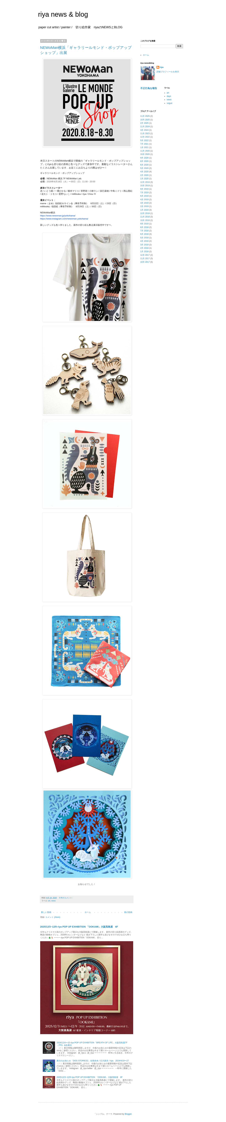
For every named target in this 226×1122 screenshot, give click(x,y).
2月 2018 (144, 248)
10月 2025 (145, 119)
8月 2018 (144, 227)
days (169, 96)
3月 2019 (144, 203)
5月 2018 (144, 237)
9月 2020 (144, 158)
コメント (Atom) (52, 917)
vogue (169, 103)
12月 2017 (145, 255)
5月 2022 (144, 140)
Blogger (128, 1114)
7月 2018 (144, 231)
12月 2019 (145, 182)
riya (161, 67)
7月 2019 (144, 192)
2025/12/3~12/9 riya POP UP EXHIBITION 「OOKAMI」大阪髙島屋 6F (79, 926)
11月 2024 (145, 126)
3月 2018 (144, 244)
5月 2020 (144, 168)
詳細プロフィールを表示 (168, 71)
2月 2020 (144, 175)
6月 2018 (144, 234)
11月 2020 (145, 151)
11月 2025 (145, 116)
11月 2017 (145, 258)
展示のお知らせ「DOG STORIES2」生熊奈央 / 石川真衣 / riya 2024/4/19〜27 (93, 1061)
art (49, 901)
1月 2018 (144, 251)
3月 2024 (144, 130)
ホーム (88, 912)
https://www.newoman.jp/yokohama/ (57, 215)
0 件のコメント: (66, 898)
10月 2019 (145, 185)
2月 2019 (144, 206)
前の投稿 (128, 912)
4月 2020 (144, 171)
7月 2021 (144, 144)
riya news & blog (63, 14)
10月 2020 (145, 154)
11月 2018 (145, 217)
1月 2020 (144, 178)
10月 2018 (145, 220)
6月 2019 (144, 196)
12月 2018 (145, 213)
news (53, 901)
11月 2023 (145, 133)
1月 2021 (144, 147)
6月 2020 (144, 165)
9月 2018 (144, 224)
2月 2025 (144, 123)
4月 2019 (144, 199)
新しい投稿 (46, 912)
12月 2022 (145, 137)
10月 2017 (145, 262)
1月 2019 (144, 210)
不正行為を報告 (148, 88)
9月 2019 (144, 189)
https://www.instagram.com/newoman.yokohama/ (64, 218)
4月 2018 (144, 241)
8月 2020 (144, 161)
